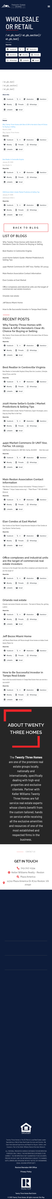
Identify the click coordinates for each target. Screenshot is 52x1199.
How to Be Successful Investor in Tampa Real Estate (25, 309)
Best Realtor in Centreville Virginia (13, 159)
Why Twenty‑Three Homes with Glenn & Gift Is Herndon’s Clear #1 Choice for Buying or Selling (23, 243)
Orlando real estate (11, 296)
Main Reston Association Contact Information (22, 273)
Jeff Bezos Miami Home (13, 303)
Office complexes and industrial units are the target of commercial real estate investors (25, 288)
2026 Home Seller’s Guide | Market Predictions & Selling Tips (21, 192)
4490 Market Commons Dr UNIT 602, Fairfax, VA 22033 (25, 267)
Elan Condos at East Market (14, 280)
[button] (49, 6)
